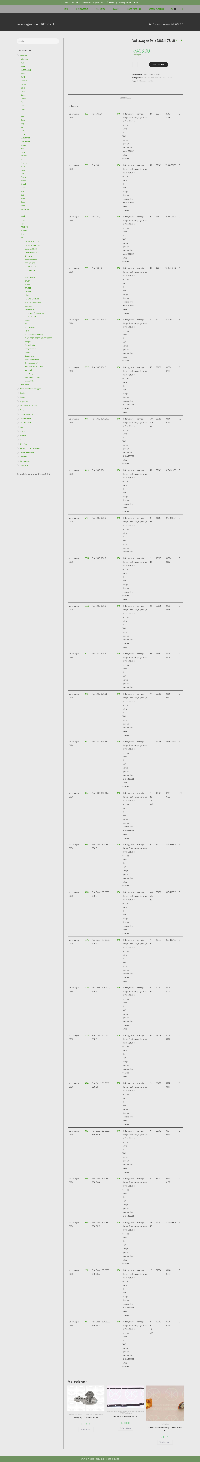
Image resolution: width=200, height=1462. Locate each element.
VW (174, 77)
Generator (28, 306)
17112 (86, 518)
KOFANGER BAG (25, 418)
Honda (23, 109)
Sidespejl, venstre (30, 349)
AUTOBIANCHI (26, 70)
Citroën (23, 88)
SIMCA (23, 198)
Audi (70, 1414)
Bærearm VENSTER (32, 252)
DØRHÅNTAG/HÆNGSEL (28, 406)
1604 (86, 793)
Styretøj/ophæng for (32, 363)
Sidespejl (28, 341)
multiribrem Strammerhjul (34, 334)
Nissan (23, 170)
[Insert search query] (38, 41)
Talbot (23, 220)
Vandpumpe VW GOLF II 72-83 (86, 1417)
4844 (86, 1083)
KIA (22, 127)
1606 (87, 741)
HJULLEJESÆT (30, 316)
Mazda (23, 152)
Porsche (23, 180)
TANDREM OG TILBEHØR (34, 366)
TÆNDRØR (23, 457)
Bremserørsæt (30, 270)
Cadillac (23, 77)
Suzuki (23, 216)
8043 (87, 987)
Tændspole (28, 370)
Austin (23, 66)
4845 (86, 1222)
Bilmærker (23, 55)
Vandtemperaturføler (32, 377)
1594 (86, 216)
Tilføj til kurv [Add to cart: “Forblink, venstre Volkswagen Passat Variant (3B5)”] (165, 1442)
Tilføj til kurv (159, 64)
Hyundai (24, 113)
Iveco (22, 116)
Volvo (125, 1411)
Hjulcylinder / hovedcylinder (35, 313)
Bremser (23, 397)
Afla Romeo (25, 59)
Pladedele (23, 435)
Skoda (23, 202)
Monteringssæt (30, 327)
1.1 (137, 81)
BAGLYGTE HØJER (31, 242)
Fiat (22, 102)
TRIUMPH (24, 227)
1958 (86, 1270)
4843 (87, 892)
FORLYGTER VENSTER (164, 77)
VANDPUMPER (82, 1414)
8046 (87, 367)
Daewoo (23, 95)
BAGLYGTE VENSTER (32, 245)
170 (118, 113)
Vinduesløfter (29, 381)
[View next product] (181, 40)
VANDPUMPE (99, 1414)
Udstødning (29, 374)
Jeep (22, 123)
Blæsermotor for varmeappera (31, 389)
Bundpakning (119, 1411)
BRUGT (27, 281)
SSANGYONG (25, 209)
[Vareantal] (139, 64)
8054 (87, 606)
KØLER (27, 324)
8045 (87, 940)
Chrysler (24, 84)
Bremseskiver (29, 274)
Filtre (27, 295)
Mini (22, 159)
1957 (86, 1321)
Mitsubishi (24, 163)
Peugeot (23, 177)
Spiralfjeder (24, 444)
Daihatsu (24, 98)
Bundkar (28, 284)
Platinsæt (23, 440)
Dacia (23, 91)
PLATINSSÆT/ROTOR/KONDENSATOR (38, 338)
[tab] (125, 98)
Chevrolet (24, 81)
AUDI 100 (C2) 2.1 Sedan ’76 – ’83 (125, 1416)
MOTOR (74, 1414)
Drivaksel (28, 291)
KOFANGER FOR (25, 423)
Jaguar (23, 120)
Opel (22, 173)
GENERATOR (29, 309)
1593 (86, 165)
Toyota (23, 223)
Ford (22, 106)
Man (22, 148)
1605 (86, 418)
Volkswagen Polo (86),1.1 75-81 (173, 24)
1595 (86, 268)
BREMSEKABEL (30, 263)
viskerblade (24, 465)
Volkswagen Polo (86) (146, 81)
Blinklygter (166, 1424)
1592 (86, 113)
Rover (23, 188)
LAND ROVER (25, 138)
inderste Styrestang (26, 414)
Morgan (23, 166)
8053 (87, 1035)
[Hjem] (150, 24)
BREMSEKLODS (30, 267)
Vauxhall (24, 230)
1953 (86, 1130)
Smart (23, 205)
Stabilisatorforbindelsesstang (29, 448)
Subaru (23, 213)
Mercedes (24, 155)
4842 (87, 844)
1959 (86, 1178)
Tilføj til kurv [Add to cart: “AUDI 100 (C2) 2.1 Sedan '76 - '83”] (125, 1428)
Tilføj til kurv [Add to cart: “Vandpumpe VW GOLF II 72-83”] (86, 1429)
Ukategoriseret (25, 461)
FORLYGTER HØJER (148, 77)
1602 (86, 694)
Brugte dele (24, 401)
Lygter (22, 427)
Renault (23, 184)
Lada (22, 130)
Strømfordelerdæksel (32, 359)
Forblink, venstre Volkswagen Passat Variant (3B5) (165, 1429)
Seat (22, 195)
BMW (23, 73)
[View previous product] (177, 40)
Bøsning (22, 393)
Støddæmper (29, 356)
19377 (87, 653)
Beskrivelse (125, 98)
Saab (22, 191)
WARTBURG (25, 384)
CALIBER (28, 288)
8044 (87, 558)
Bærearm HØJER (31, 249)
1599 (86, 319)
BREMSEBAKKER (31, 259)
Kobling (27, 320)
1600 (87, 470)
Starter (27, 352)
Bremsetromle (30, 277)
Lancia (23, 134)
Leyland (23, 145)
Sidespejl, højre (30, 345)
